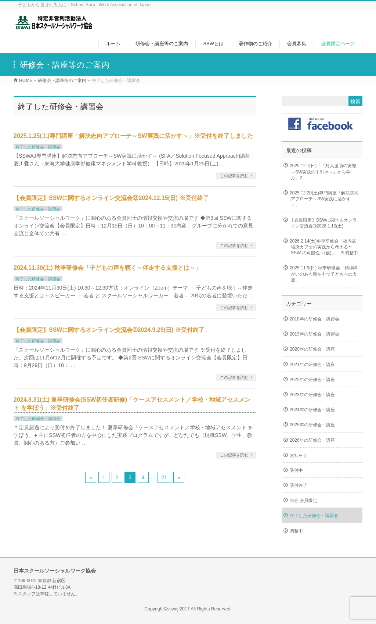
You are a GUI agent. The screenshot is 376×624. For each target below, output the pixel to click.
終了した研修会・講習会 (38, 147)
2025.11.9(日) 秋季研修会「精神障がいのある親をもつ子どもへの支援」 (324, 273)
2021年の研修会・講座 (312, 364)
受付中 (296, 470)
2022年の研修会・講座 (312, 379)
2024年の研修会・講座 (312, 409)
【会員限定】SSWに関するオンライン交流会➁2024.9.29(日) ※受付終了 (109, 330)
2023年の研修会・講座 (312, 394)
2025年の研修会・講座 (312, 424)
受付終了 (298, 485)
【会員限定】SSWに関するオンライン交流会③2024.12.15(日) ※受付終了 (111, 198)
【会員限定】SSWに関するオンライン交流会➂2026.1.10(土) (323, 223)
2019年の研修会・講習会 (314, 334)
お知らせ (298, 455)
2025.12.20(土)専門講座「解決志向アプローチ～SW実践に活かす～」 (324, 198)
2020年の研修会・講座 (312, 349)
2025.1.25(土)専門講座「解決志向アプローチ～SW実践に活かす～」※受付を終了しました (133, 136)
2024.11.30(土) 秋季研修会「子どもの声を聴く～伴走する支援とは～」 (107, 268)
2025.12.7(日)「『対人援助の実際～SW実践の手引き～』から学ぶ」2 (323, 171)
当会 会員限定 (303, 500)
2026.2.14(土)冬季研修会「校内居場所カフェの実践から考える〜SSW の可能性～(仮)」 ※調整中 (324, 247)
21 (164, 477)
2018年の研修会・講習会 (314, 319)
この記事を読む (234, 175)
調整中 (296, 531)
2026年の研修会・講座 (312, 440)
